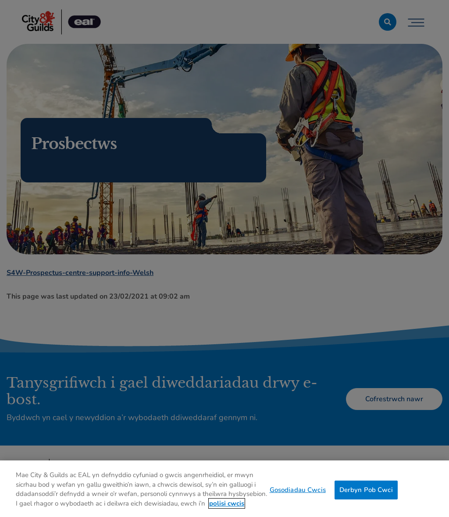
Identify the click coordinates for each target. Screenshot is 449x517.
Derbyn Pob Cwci (366, 492)
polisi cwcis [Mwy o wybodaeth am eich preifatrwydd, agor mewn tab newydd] (226, 506)
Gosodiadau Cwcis (298, 492)
